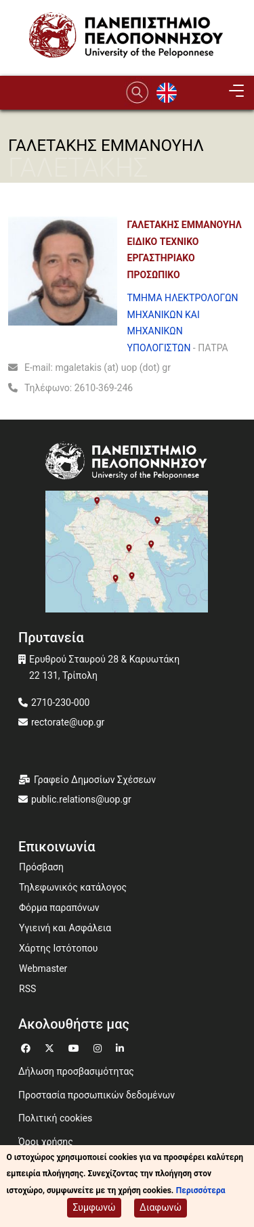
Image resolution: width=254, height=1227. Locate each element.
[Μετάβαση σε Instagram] (99, 1047)
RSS (27, 988)
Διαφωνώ (161, 1208)
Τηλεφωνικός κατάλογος (73, 887)
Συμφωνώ (93, 1208)
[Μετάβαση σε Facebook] (27, 1047)
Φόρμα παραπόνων (59, 907)
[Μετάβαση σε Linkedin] (121, 1047)
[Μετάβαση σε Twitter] (51, 1047)
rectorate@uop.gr (67, 722)
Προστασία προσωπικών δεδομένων (96, 1095)
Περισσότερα (201, 1192)
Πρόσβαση (41, 867)
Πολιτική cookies (55, 1118)
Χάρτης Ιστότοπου (58, 948)
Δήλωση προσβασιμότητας (76, 1071)
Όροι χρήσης (45, 1141)
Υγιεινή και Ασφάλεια (65, 927)
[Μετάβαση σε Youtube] (75, 1047)
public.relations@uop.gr (81, 799)
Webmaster (43, 968)
